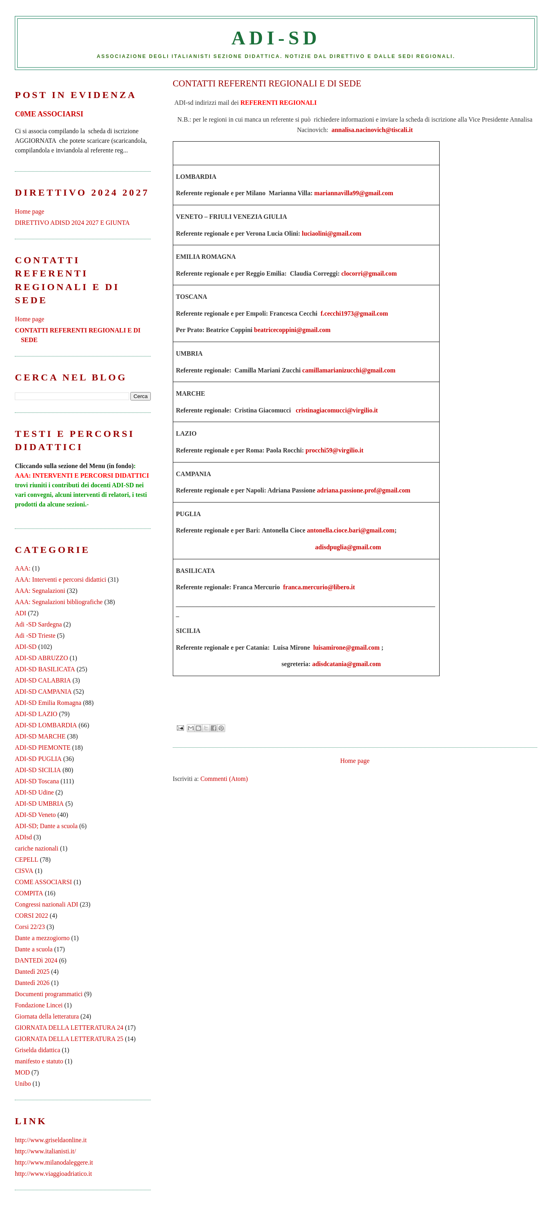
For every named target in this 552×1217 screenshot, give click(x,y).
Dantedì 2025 (32, 971)
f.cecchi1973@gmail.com (354, 313)
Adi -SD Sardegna (38, 624)
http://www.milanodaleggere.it (54, 1162)
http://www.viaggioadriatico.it (53, 1173)
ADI (20, 613)
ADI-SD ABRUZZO (41, 658)
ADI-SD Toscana (37, 781)
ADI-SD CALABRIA (43, 680)
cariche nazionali (36, 848)
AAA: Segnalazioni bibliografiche (59, 601)
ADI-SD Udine (34, 792)
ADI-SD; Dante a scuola (46, 826)
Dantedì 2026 (32, 982)
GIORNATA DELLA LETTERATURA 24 (69, 1027)
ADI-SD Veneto (35, 814)
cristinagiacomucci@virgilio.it (337, 410)
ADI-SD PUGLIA (38, 758)
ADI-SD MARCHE (40, 736)
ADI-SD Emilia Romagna (48, 702)
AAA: (22, 568)
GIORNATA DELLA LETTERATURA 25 (69, 1038)
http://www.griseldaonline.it (50, 1140)
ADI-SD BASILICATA (45, 669)
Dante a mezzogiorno (42, 938)
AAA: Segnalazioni (40, 590)
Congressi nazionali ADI (46, 904)
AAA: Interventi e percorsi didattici (60, 579)
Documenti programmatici (48, 994)
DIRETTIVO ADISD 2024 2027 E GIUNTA (72, 222)
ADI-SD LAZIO (36, 714)
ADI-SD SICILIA (38, 770)
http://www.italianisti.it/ (45, 1151)
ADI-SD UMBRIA (39, 803)
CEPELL (26, 859)
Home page (355, 760)
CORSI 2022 (31, 915)
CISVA (24, 870)
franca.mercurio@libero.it (319, 587)
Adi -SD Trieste (35, 635)
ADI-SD (276, 37)
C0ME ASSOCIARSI (49, 114)
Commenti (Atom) (224, 778)
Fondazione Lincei (39, 1005)
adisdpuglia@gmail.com (348, 547)
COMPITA (29, 893)
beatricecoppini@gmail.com (292, 329)
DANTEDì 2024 (36, 960)
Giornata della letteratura (47, 1016)
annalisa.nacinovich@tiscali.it (372, 129)
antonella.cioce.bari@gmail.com (350, 530)
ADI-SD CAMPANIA (43, 691)
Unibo (23, 1083)
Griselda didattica (37, 1050)
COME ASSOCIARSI (43, 882)
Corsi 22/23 (30, 926)
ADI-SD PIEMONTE (42, 747)
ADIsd (23, 837)
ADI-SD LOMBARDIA (46, 725)
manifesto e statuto (39, 1061)
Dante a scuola (33, 949)
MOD (22, 1072)
